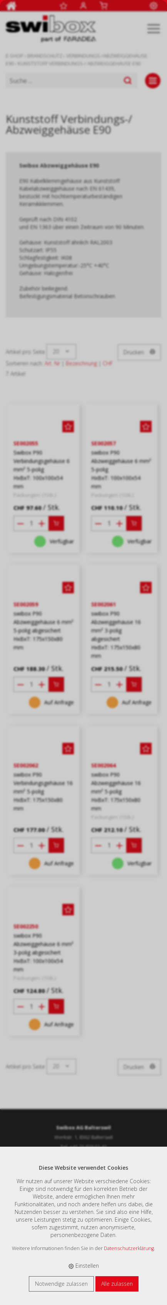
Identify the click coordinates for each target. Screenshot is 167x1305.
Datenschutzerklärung (129, 1248)
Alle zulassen (117, 1283)
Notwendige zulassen (61, 1283)
